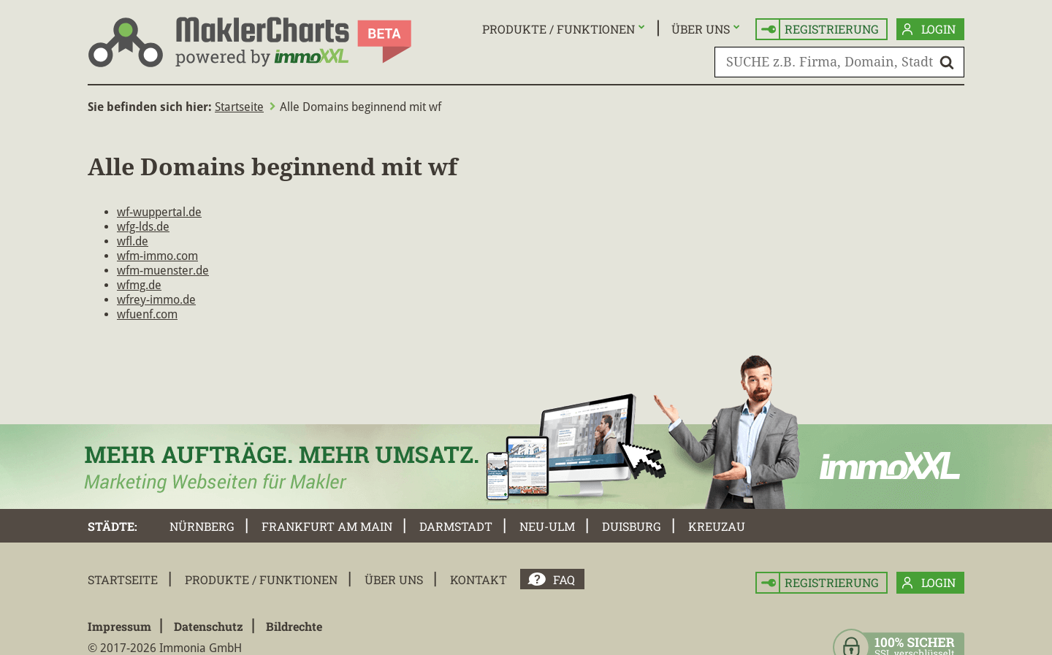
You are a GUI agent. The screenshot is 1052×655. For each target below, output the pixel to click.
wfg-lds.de (143, 227)
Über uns (700, 29)
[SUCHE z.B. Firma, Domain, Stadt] (839, 62)
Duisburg (631, 526)
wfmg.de (139, 285)
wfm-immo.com (157, 256)
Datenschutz (208, 626)
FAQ (564, 579)
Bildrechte (294, 626)
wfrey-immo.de (156, 300)
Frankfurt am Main (327, 526)
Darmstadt (455, 526)
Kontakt (478, 579)
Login (929, 29)
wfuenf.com (147, 314)
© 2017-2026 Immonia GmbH (165, 648)
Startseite (239, 107)
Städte (111, 526)
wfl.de (132, 241)
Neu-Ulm (547, 526)
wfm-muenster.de (163, 270)
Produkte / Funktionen (558, 29)
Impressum (119, 626)
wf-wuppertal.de (159, 212)
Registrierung (820, 29)
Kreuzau (716, 526)
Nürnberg (202, 526)
